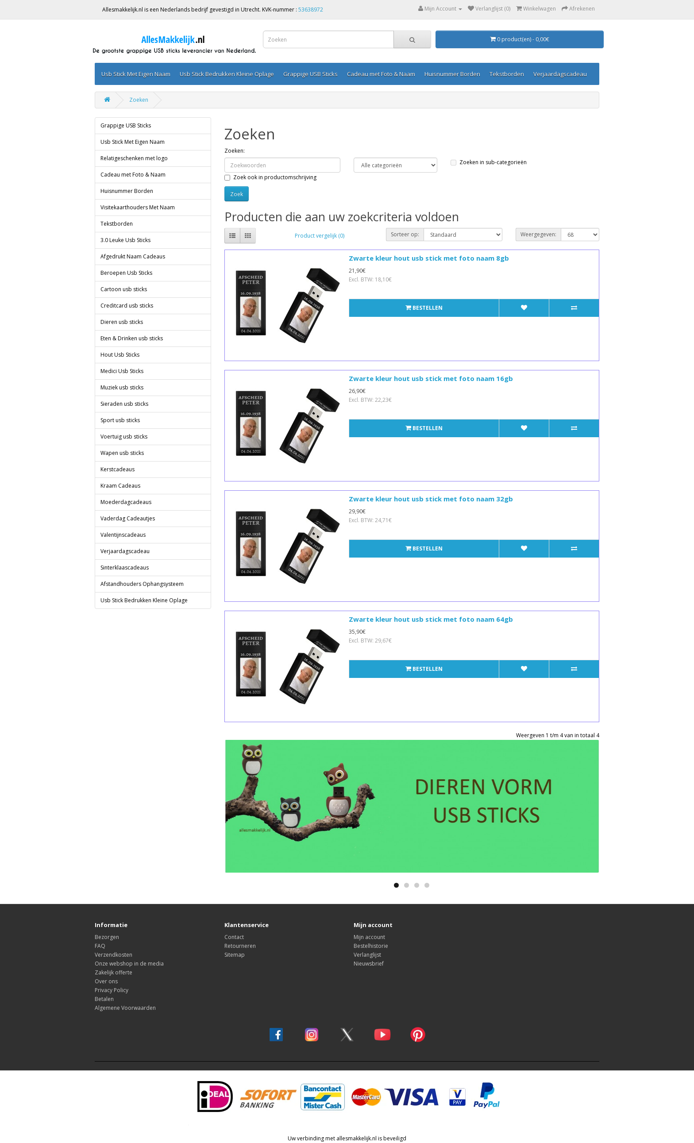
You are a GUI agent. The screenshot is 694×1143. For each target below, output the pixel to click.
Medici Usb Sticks (121, 371)
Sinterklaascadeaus (124, 567)
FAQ (100, 946)
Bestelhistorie (371, 946)
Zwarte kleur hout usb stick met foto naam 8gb (429, 258)
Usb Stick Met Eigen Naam (135, 74)
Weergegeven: (538, 234)
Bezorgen (107, 937)
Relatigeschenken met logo (134, 158)
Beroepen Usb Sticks (126, 273)
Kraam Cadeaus (120, 485)
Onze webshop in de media (129, 963)
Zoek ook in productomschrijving (270, 177)
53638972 (310, 9)
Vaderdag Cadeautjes (127, 518)
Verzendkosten (113, 954)
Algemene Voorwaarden (125, 1008)
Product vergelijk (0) (319, 235)
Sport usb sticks (120, 420)
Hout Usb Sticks (119, 354)
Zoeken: (234, 150)
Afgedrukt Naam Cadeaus (132, 256)
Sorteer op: (405, 234)
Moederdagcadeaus (125, 502)
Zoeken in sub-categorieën (489, 162)
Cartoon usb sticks (123, 289)
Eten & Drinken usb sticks (131, 338)
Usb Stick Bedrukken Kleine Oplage (227, 74)
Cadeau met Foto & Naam (381, 74)
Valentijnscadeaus (123, 535)
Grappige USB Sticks (310, 74)
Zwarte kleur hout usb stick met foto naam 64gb (431, 619)
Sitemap (234, 954)
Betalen (104, 999)
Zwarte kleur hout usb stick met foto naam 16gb (431, 378)
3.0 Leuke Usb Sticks (125, 240)
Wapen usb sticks (122, 453)
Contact (234, 937)
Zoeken (138, 100)
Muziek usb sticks (121, 387)
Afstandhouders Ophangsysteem (142, 584)
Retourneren (240, 946)
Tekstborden (507, 74)
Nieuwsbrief (369, 963)
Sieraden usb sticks (124, 404)
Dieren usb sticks (121, 322)
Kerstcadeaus (117, 469)
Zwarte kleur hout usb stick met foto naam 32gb (431, 498)
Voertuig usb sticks (123, 436)
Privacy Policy (111, 990)
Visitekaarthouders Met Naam (137, 207)
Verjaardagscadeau (560, 74)
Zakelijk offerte (113, 972)
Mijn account (369, 937)
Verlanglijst (367, 954)
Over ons (106, 981)
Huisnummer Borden (452, 74)
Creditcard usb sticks (126, 305)
